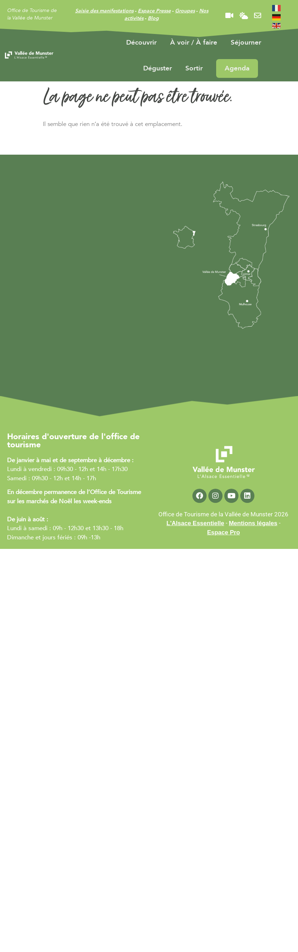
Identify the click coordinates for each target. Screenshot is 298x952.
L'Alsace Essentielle (195, 523)
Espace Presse (154, 10)
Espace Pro (223, 532)
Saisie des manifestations (104, 10)
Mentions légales (253, 523)
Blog (153, 18)
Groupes (185, 10)
